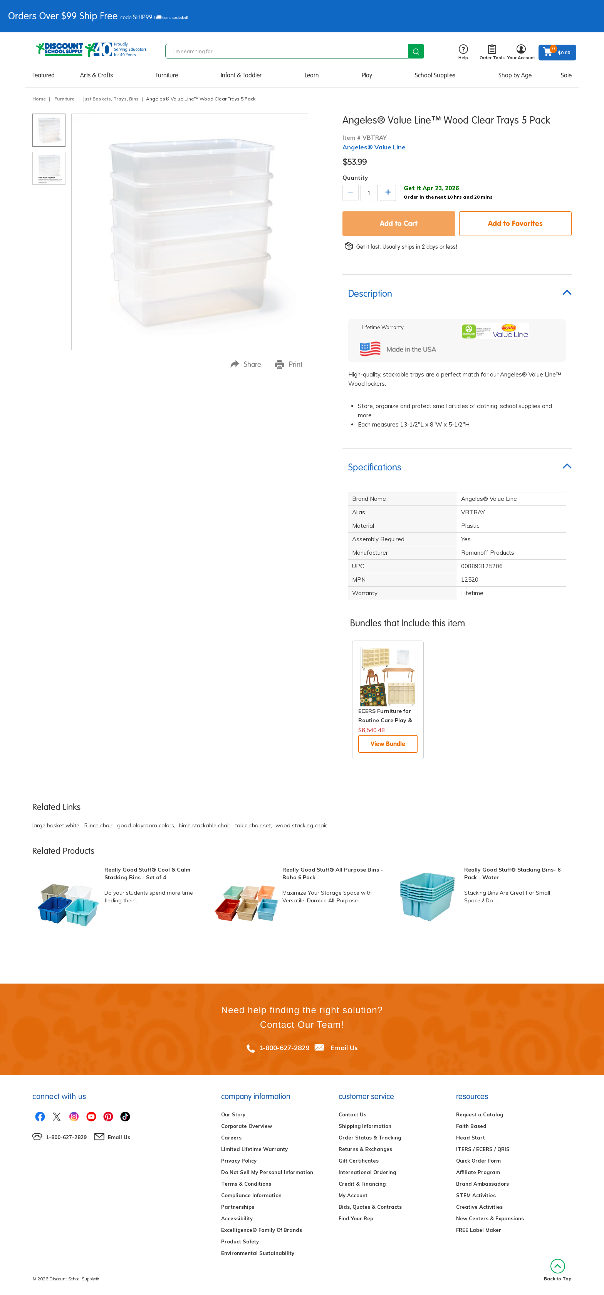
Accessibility (237, 1218)
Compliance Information (251, 1195)
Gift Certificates (359, 1161)
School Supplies (435, 75)
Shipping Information (365, 1126)
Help (463, 52)
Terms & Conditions (246, 1184)
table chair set (253, 825)
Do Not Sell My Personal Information (267, 1172)
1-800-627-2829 (284, 1048)
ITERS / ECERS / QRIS (483, 1149)
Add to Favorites (515, 223)
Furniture (167, 75)
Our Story (233, 1114)
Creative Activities (479, 1207)
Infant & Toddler (241, 75)
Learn (312, 75)
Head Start (470, 1137)
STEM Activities (476, 1195)
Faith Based (471, 1126)
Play (367, 75)
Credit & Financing (362, 1184)
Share (245, 364)
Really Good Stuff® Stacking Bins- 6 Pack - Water (512, 873)
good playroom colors (145, 825)
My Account (353, 1195)
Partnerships (237, 1207)
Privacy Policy (239, 1161)
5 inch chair (98, 825)
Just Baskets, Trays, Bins (111, 99)
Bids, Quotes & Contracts (370, 1207)
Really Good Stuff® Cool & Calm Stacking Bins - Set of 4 (147, 873)
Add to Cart (399, 223)
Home (39, 99)
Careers (231, 1137)
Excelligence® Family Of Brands (261, 1230)
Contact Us (352, 1114)
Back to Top (558, 1270)
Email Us (344, 1048)
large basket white (55, 825)
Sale (566, 75)
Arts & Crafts (96, 75)
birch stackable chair (204, 825)
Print (288, 364)
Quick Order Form (478, 1161)
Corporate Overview (246, 1126)
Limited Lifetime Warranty (254, 1149)
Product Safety (240, 1241)
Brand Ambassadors (482, 1184)
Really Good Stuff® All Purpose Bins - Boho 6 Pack (332, 873)
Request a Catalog (479, 1114)
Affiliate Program (478, 1172)
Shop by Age (515, 75)
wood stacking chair (301, 825)
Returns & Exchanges (365, 1149)
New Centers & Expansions (490, 1218)
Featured (43, 75)
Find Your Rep (356, 1218)
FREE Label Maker (478, 1230)
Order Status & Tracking (370, 1137)
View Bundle (388, 744)
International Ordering (367, 1172)
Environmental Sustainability (257, 1253)
